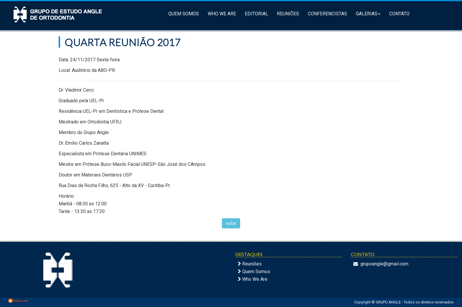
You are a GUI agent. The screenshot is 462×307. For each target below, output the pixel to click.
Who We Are (222, 13)
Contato (399, 13)
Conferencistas (327, 13)
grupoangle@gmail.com (384, 264)
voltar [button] (231, 223)
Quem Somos (183, 13)
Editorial (256, 13)
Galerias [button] (368, 13)
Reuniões (288, 13)
